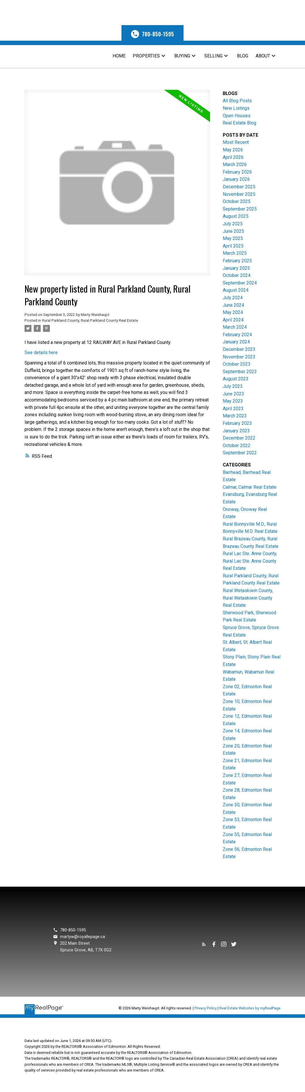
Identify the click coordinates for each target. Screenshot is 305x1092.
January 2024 (236, 342)
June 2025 (233, 231)
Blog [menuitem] (242, 56)
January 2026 (236, 179)
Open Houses (236, 115)
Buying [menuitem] (182, 56)
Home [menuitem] (119, 56)
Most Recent (236, 142)
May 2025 (233, 238)
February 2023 (237, 423)
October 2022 (236, 445)
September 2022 (240, 452)
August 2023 (235, 379)
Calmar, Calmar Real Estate (249, 487)
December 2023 (239, 349)
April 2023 (233, 408)
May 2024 (233, 312)
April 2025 (233, 246)
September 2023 (240, 371)
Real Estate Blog (239, 123)
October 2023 (236, 364)
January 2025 (236, 268)
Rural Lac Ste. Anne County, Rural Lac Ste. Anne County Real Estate (250, 561)
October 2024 (236, 275)
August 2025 (235, 216)
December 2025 (239, 186)
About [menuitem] (263, 56)
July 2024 (233, 297)
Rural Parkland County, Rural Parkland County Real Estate (90, 320)
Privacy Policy (205, 1008)
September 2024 (240, 283)
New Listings (236, 108)
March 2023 (235, 415)
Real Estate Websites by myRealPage (249, 1008)
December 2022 (239, 438)
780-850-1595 (158, 34)
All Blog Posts (237, 100)
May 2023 (233, 401)
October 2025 (236, 201)
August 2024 (235, 290)
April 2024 (233, 320)
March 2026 (235, 164)
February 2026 (237, 172)
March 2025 (235, 253)
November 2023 (239, 357)
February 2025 (237, 260)
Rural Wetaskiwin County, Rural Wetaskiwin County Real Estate (248, 598)
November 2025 (239, 194)
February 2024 (237, 334)
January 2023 (236, 431)
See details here (41, 352)
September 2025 (240, 209)
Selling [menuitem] (213, 56)
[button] (152, 33)
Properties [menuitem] (146, 56)
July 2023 (233, 386)
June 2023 (233, 394)
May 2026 (233, 149)
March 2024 (235, 327)
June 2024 (233, 305)
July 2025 (233, 223)
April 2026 (233, 157)
